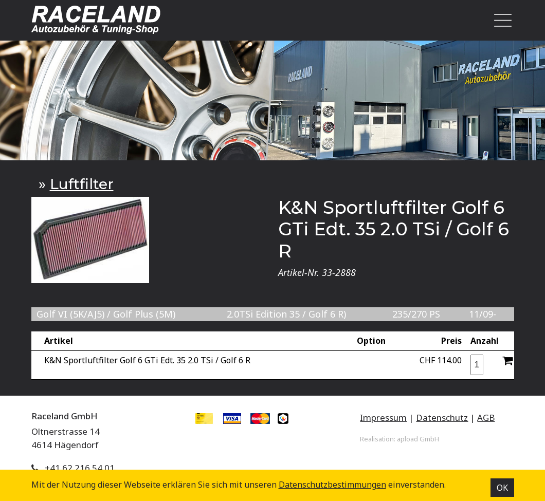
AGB (486, 417)
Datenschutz (442, 417)
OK (502, 487)
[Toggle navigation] (500, 20)
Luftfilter (82, 184)
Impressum (383, 417)
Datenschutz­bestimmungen (332, 484)
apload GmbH (418, 438)
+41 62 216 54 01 (80, 468)
